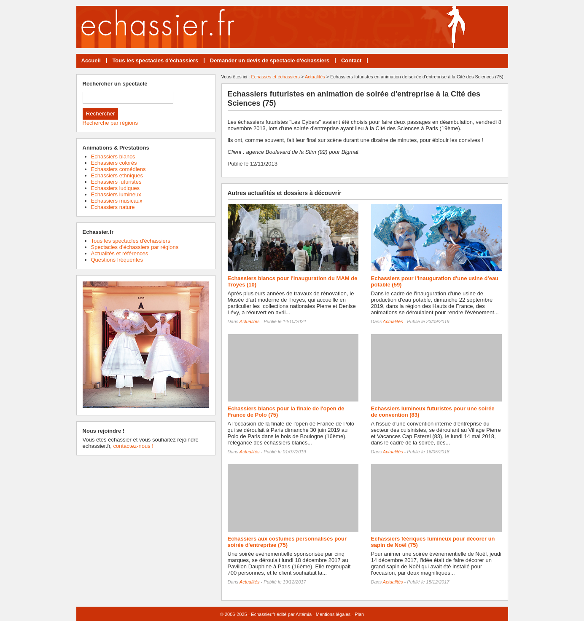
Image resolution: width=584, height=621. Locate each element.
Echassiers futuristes (116, 182)
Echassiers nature (113, 207)
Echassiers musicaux (117, 201)
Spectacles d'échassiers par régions (135, 247)
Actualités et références (119, 253)
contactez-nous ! (133, 446)
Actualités (315, 76)
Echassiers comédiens (118, 169)
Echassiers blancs (113, 156)
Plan (359, 614)
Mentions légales (333, 614)
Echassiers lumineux (116, 194)
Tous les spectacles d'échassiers (155, 60)
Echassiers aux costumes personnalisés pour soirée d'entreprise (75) (287, 541)
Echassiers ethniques (117, 175)
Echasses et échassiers (275, 76)
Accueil (91, 60)
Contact (351, 60)
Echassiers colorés (114, 163)
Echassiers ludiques (115, 188)
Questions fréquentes (117, 260)
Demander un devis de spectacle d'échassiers (269, 60)
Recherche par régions (110, 123)
